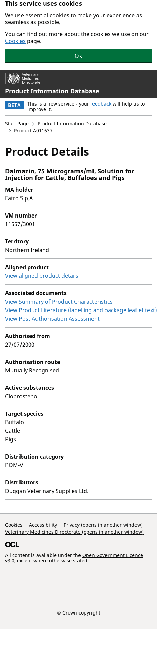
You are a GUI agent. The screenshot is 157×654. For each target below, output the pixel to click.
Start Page (17, 123)
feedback (100, 103)
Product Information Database (52, 90)
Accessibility (43, 525)
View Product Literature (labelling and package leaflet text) (81, 310)
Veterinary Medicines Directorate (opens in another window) (74, 532)
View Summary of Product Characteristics (59, 301)
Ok (78, 56)
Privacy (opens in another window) (103, 525)
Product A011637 (33, 130)
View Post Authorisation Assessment (52, 318)
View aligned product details (41, 276)
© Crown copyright (78, 612)
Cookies (15, 41)
